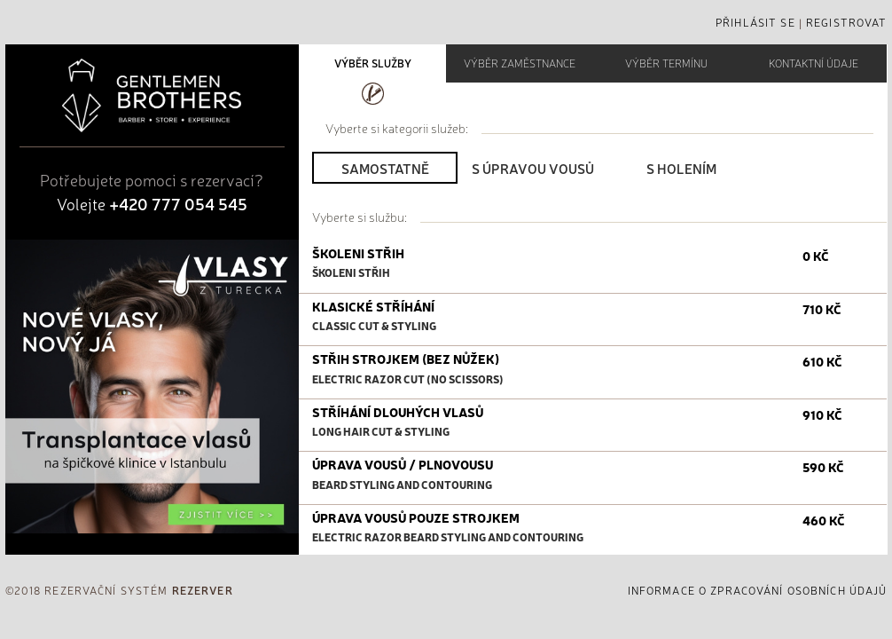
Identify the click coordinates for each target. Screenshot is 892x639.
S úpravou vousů (533, 168)
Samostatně (385, 168)
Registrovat (846, 22)
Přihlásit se (755, 22)
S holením (681, 168)
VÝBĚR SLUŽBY (372, 63)
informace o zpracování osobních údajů (758, 590)
